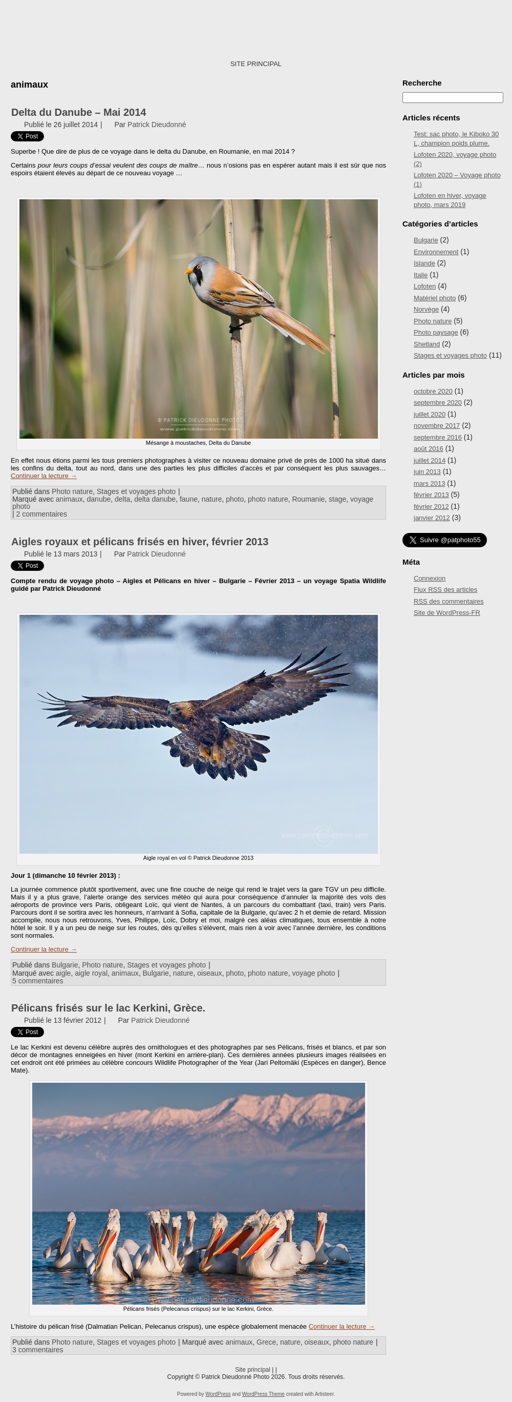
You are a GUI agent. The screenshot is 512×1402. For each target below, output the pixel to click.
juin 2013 (427, 472)
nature (212, 499)
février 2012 (431, 506)
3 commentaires (37, 1350)
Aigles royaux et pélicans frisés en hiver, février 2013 (140, 541)
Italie (421, 275)
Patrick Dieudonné (156, 124)
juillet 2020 (429, 414)
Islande (424, 263)
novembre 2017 (437, 425)
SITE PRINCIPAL (256, 64)
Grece (266, 1342)
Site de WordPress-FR (447, 612)
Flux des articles (445, 589)
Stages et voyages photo (136, 491)
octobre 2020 (433, 391)
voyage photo (313, 973)
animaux (69, 499)
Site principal (252, 1369)
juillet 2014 (429, 460)
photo (235, 499)
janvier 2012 (432, 518)
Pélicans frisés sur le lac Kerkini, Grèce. (108, 1008)
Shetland (427, 344)
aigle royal (91, 973)
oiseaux (209, 973)
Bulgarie (65, 965)
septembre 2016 (438, 437)
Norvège (426, 309)
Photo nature (72, 491)
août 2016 (428, 448)
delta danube (155, 499)
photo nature (268, 499)
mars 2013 (429, 483)
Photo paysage (436, 332)
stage (337, 499)
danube (99, 499)
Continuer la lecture (44, 476)
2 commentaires (42, 514)
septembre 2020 (438, 402)
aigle (63, 973)
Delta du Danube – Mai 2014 (78, 112)
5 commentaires (37, 981)
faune (189, 499)
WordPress (217, 1394)
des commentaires (449, 601)
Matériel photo (435, 298)
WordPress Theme (263, 1394)
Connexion (429, 578)
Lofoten (425, 286)
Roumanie (308, 499)
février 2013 (431, 495)
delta (122, 499)
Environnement (436, 252)
